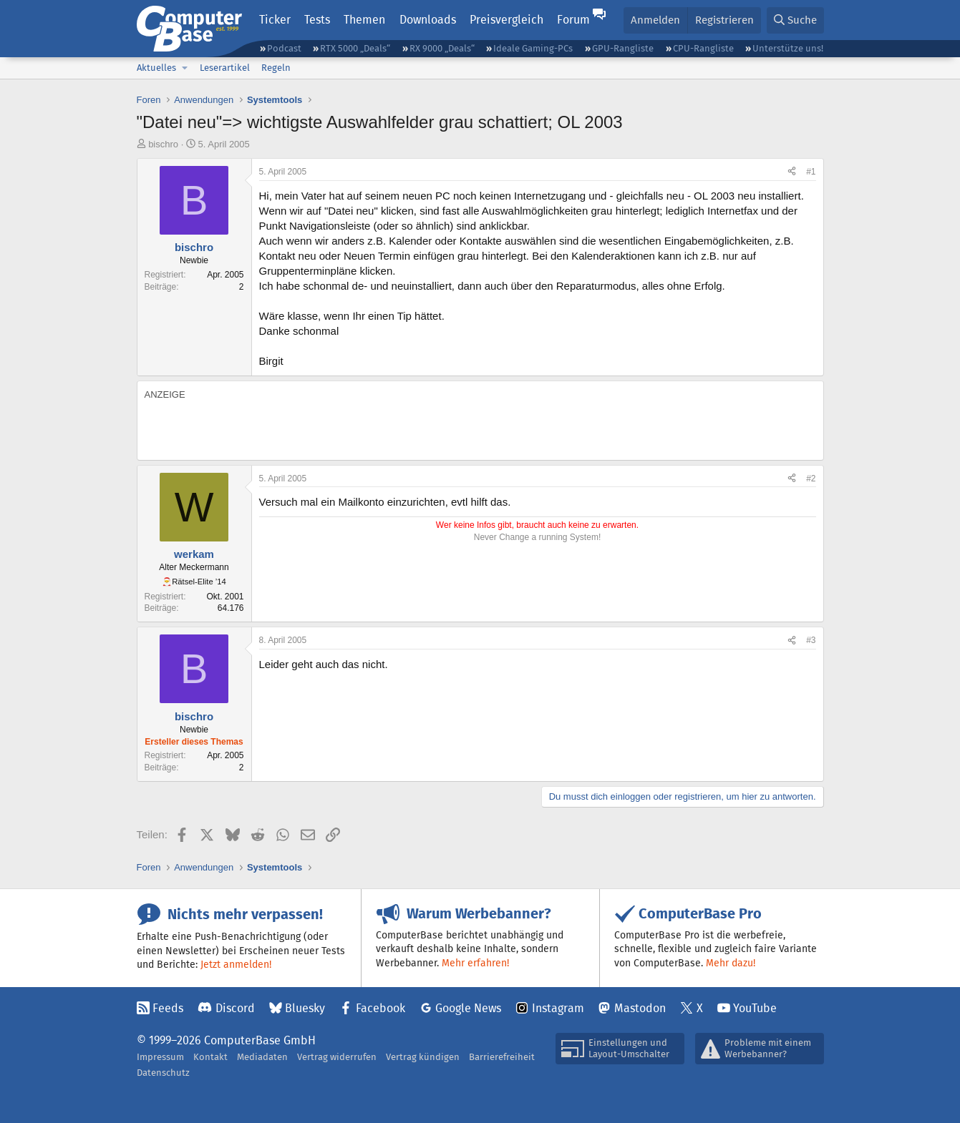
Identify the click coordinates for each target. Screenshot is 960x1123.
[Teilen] (791, 172)
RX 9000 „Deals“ (442, 48)
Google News (468, 1008)
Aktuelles (156, 67)
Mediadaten (262, 1057)
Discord (235, 1008)
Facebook (380, 1008)
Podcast (284, 48)
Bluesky (305, 1008)
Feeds (167, 1008)
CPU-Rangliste (703, 48)
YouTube (755, 1008)
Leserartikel (225, 67)
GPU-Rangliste (623, 48)
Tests (317, 19)
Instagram (558, 1008)
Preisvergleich (506, 19)
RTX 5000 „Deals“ (355, 48)
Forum (573, 19)
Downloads (427, 19)
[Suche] (795, 20)
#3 (810, 640)
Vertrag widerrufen (337, 1057)
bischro (163, 144)
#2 (810, 479)
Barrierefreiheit (502, 1057)
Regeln (276, 67)
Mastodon (640, 1008)
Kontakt (210, 1057)
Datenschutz (163, 1072)
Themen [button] (364, 19)
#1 (810, 172)
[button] (185, 68)
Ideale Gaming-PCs (533, 48)
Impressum (160, 1057)
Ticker (275, 19)
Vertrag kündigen (423, 1057)
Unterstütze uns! (787, 48)
